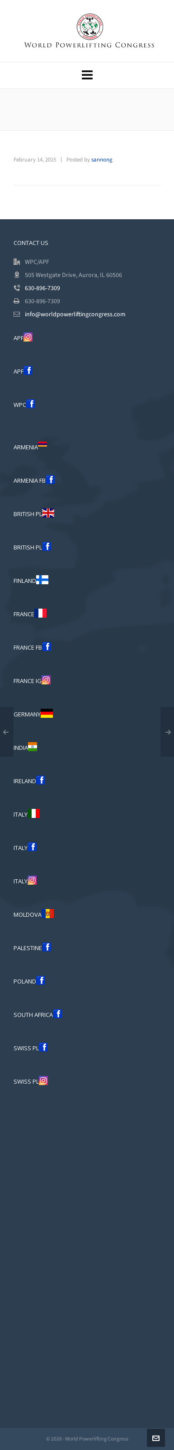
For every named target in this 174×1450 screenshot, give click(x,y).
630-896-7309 (42, 288)
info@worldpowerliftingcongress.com (75, 314)
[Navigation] (87, 75)
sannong (102, 159)
